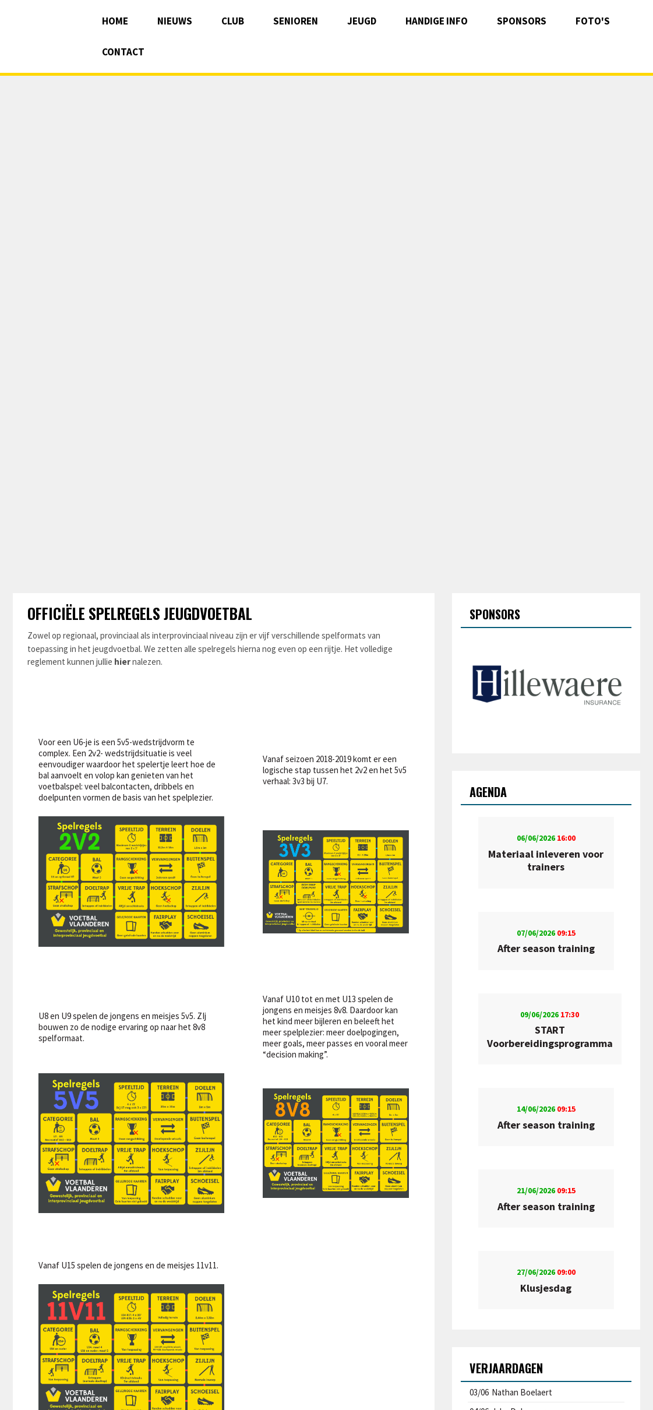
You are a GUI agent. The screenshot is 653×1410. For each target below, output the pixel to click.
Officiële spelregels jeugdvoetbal (139, 613)
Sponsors (521, 21)
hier (122, 661)
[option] (546, 686)
